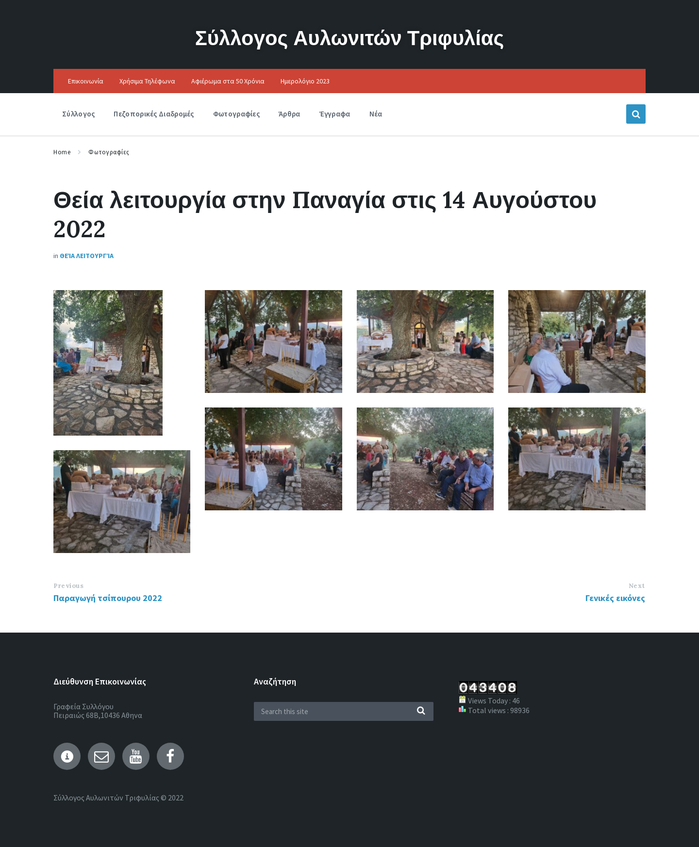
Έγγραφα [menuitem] (334, 113)
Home (61, 152)
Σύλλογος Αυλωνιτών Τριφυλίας (349, 36)
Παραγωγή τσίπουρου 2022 (107, 597)
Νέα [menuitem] (376, 113)
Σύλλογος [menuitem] (78, 113)
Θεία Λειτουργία (87, 255)
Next (637, 586)
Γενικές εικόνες (615, 597)
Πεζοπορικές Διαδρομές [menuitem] (154, 113)
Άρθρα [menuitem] (289, 113)
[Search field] (343, 711)
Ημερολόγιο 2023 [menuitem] (305, 81)
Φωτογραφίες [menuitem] (236, 113)
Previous (68, 586)
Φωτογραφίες (109, 152)
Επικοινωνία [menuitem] (85, 81)
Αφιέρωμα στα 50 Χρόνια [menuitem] (228, 81)
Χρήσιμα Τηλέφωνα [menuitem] (147, 81)
